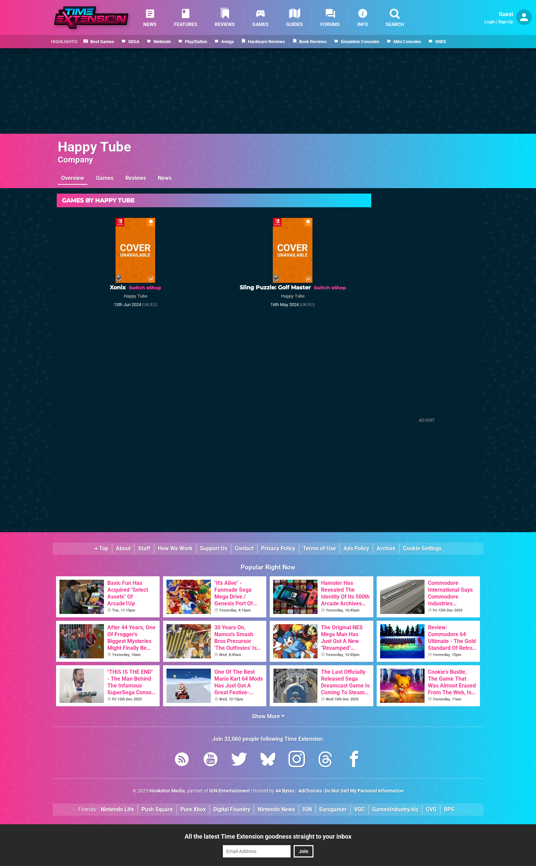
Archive (386, 548)
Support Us (213, 548)
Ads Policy (356, 548)
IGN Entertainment (229, 791)
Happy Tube (94, 147)
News (165, 178)
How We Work (175, 548)
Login (489, 21)
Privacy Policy (278, 548)
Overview (72, 178)
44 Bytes (285, 791)
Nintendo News (276, 809)
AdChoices (309, 791)
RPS (449, 809)
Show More (268, 716)
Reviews (135, 178)
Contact (244, 548)
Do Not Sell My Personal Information (364, 791)
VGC (359, 809)
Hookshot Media (167, 791)
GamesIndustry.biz (395, 809)
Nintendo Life (117, 809)
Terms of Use (319, 548)
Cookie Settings (422, 548)
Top (101, 548)
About (123, 548)
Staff (144, 548)
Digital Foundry (231, 809)
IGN (307, 809)
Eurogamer (333, 809)
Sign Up (505, 21)
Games (104, 178)
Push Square (157, 809)
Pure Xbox (193, 809)
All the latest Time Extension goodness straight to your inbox (268, 836)
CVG (431, 809)
